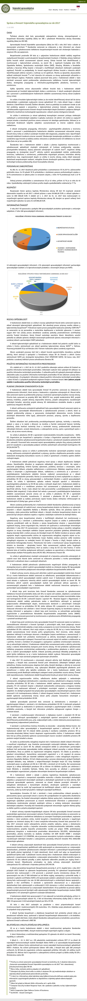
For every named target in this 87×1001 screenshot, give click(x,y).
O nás (61, 10)
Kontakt (73, 10)
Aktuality (55, 10)
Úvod (50, 10)
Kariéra (67, 10)
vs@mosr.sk (81, 1)
